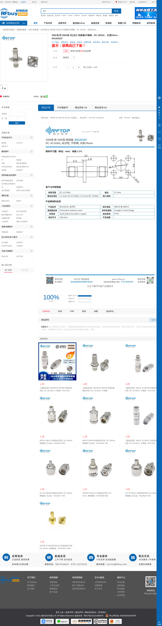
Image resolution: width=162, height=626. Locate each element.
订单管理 (121, 592)
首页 (35, 23)
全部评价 (46, 311)
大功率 (63, 15)
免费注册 (44, 2)
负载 (3, 163)
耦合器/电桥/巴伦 (22, 167)
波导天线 (19, 256)
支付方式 (98, 589)
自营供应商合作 (78, 589)
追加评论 (110, 311)
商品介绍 (46, 107)
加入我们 (31, 589)
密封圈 (18, 218)
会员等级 (121, 595)
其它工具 (19, 215)
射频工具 (122, 23)
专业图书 (19, 246)
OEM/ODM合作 (78, 582)
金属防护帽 (5, 218)
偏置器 (111, 15)
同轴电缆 (4, 232)
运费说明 (98, 585)
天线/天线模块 (17, 251)
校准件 (18, 201)
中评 (72, 311)
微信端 (132, 2)
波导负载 (19, 180)
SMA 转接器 (33, 30)
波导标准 (151, 23)
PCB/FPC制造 (6, 246)
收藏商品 (6, 96)
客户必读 (53, 592)
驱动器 (3, 143)
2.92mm (84, 15)
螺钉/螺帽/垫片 (6, 215)
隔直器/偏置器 (21, 163)
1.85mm (77, 15)
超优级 (43, 15)
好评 (60, 311)
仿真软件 (19, 242)
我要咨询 (154, 320)
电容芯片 (4, 146)
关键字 (4, 114)
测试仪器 (17, 195)
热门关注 (24, 270)
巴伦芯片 (19, 143)
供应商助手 (143, 2)
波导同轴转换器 (7, 180)
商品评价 (81, 107)
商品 (44, 11)
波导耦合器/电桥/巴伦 (8, 184)
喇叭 (116, 15)
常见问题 (121, 582)
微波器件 (17, 151)
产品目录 (48, 23)
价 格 (4, 118)
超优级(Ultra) (79, 23)
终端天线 (4, 256)
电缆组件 (91, 15)
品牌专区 (62, 23)
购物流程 (53, 589)
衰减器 (105, 15)
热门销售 (8, 270)
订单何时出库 (100, 582)
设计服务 (4, 242)
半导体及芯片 (17, 137)
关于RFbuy (32, 582)
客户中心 (156, 2)
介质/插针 (4, 222)
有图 (96, 311)
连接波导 (19, 187)
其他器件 (19, 170)
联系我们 (31, 585)
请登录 (34, 2)
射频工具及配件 (22, 222)
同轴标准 (136, 23)
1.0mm (70, 15)
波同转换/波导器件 (17, 175)
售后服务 (121, 589)
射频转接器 (21, 30)
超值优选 (50, 15)
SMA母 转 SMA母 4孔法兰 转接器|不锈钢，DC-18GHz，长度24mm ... (69, 30)
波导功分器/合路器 (23, 190)
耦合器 (98, 15)
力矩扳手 (4, 211)
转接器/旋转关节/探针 (8, 157)
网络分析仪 (5, 201)
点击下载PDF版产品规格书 (100, 286)
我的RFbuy (107, 2)
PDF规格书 (62, 107)
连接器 (3, 170)
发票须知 (121, 585)
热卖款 (109, 23)
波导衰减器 (5, 190)
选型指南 (53, 582)
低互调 (57, 15)
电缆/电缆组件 (17, 227)
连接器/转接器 (9, 30)
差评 (84, 311)
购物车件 (122, 2)
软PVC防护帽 (21, 211)
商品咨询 (101, 107)
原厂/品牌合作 (78, 585)
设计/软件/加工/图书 (17, 237)
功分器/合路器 (6, 167)
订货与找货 (54, 585)
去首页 (23, 2)
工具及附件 (17, 206)
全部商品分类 (12, 23)
